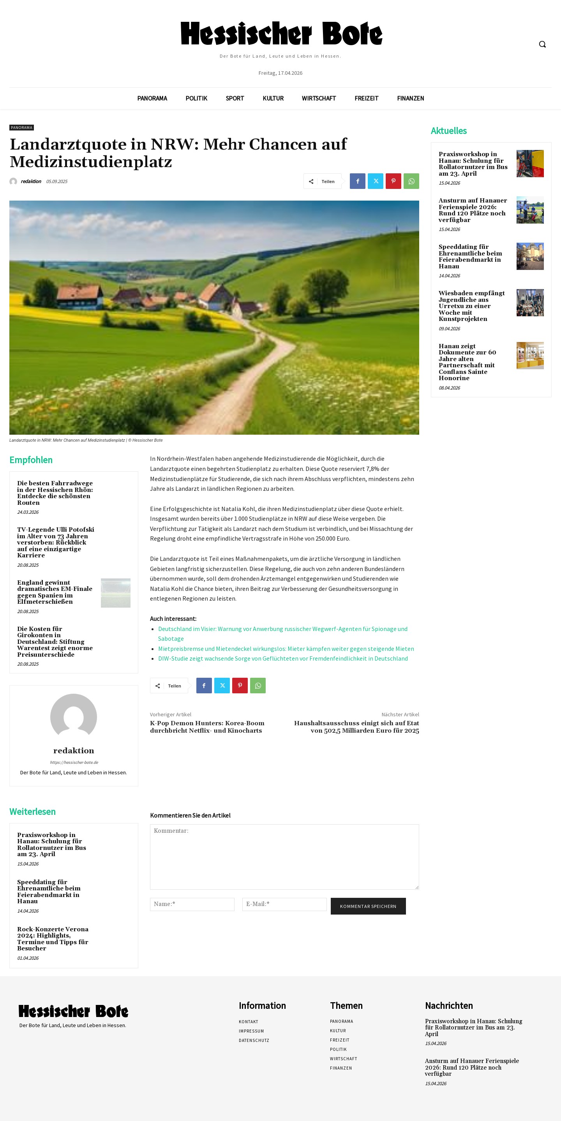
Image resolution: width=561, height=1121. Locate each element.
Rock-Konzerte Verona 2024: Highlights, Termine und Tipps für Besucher (52, 939)
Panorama (21, 127)
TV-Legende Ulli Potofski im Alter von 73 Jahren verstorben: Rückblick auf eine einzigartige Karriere (55, 542)
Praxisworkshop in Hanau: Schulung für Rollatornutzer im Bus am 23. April (51, 845)
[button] (542, 44)
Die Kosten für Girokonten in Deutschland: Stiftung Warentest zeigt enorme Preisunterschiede (55, 642)
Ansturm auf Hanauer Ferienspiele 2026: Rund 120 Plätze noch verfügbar (473, 210)
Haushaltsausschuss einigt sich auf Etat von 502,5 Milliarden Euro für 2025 (356, 727)
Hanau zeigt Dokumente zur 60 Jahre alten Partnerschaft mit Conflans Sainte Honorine (467, 362)
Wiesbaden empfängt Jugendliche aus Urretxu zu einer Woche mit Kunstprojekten (472, 306)
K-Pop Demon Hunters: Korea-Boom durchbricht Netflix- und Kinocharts (207, 727)
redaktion (31, 181)
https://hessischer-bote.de (74, 762)
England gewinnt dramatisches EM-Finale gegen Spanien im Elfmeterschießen (54, 592)
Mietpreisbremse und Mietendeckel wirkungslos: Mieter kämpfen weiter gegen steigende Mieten (286, 648)
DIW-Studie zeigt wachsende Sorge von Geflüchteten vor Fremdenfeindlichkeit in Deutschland (283, 658)
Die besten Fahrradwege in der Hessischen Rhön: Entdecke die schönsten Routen (55, 493)
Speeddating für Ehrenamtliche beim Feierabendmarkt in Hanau (49, 892)
